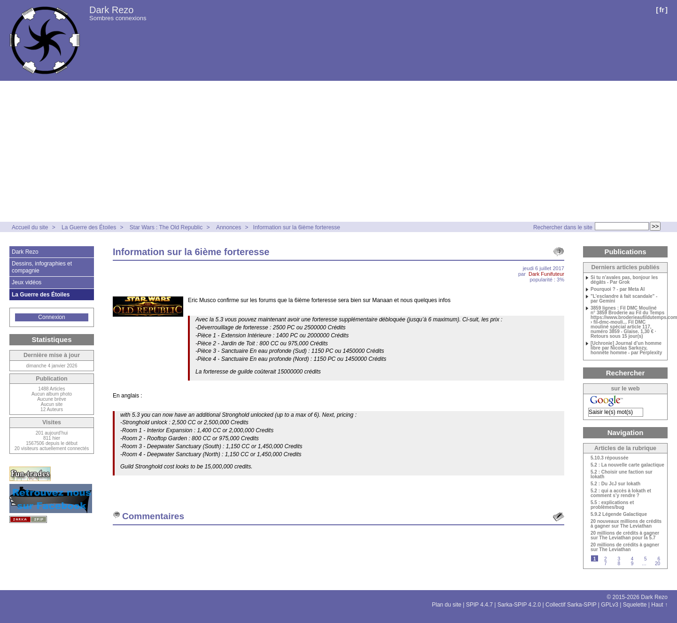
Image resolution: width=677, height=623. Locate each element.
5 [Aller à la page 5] (645, 558)
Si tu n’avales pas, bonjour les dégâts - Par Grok (624, 280)
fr (661, 10)
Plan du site (446, 604)
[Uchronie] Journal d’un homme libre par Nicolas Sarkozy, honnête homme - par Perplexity (626, 348)
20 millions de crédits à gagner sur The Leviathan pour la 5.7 (625, 535)
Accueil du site (30, 227)
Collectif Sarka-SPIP (571, 604)
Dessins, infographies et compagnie (42, 266)
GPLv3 (609, 604)
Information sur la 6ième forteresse (296, 227)
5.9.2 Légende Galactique (619, 514)
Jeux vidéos (26, 282)
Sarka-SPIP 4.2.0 (519, 604)
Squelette (635, 604)
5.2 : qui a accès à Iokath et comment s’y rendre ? (621, 493)
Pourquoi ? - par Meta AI (618, 289)
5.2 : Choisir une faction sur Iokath (622, 474)
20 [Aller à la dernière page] (657, 563)
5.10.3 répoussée (610, 458)
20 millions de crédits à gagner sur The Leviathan (625, 547)
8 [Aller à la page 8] (618, 563)
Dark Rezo (111, 10)
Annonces (228, 227)
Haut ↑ (659, 604)
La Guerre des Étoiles (89, 227)
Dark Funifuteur (546, 274)
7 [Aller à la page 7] (605, 563)
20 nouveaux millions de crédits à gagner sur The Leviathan (626, 524)
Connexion (51, 317)
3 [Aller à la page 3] (618, 558)
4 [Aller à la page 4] (632, 558)
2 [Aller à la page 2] (605, 558)
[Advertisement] (339, 151)
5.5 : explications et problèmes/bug (612, 505)
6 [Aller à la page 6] (658, 558)
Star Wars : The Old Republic (166, 227)
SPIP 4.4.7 (479, 604)
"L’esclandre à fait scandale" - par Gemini (624, 299)
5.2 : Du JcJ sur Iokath (615, 484)
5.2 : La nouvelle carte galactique (627, 465)
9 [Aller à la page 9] (632, 563)
